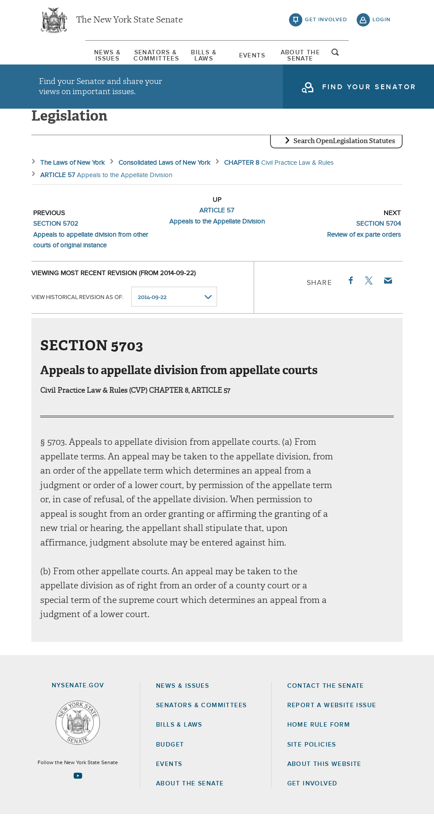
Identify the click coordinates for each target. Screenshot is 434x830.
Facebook (350, 296)
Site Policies (311, 760)
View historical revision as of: (77, 312)
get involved (326, 22)
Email (387, 296)
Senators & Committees (130, 59)
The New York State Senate (129, 22)
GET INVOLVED (312, 799)
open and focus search (381, 58)
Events (268, 60)
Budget (170, 760)
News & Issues (61, 59)
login (382, 22)
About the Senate (190, 799)
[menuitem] (61, 60)
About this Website (324, 780)
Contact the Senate (325, 701)
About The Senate (337, 59)
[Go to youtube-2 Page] (78, 791)
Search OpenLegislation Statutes (344, 156)
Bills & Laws (199, 59)
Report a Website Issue (332, 721)
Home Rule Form (318, 741)
